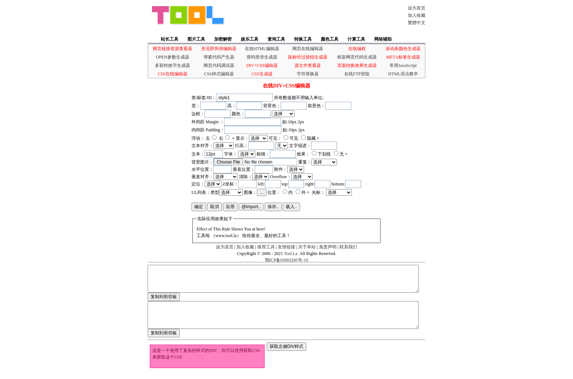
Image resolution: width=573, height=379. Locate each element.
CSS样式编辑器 (219, 73)
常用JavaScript (403, 65)
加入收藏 (416, 15)
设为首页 (416, 8)
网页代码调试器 (219, 65)
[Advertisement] (313, 15)
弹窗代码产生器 (219, 57)
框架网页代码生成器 (357, 57)
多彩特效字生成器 (172, 65)
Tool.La (290, 253)
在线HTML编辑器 (262, 48)
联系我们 (348, 246)
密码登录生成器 (262, 57)
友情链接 (286, 246)
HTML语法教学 (403, 73)
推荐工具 (266, 246)
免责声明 (328, 246)
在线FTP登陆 (356, 73)
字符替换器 (308, 73)
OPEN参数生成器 (172, 57)
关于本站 (307, 246)
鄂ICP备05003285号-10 (286, 260)
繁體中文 (416, 22)
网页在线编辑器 (307, 48)
